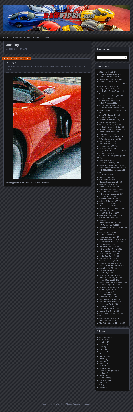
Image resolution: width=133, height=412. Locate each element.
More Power (103, 321)
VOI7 (101, 160)
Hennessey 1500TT (106, 84)
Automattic (87, 404)
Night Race (103, 134)
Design (23, 66)
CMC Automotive (105, 180)
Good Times (103, 304)
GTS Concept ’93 (105, 287)
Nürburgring (103, 146)
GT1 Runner (103, 225)
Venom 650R (104, 187)
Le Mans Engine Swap (107, 129)
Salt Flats (102, 270)
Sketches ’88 (104, 258)
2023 (101, 72)
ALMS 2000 (103, 82)
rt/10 (83, 66)
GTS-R (101, 273)
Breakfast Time (104, 275)
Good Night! (103, 184)
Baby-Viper (103, 89)
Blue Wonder (104, 122)
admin (13, 59)
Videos (101, 383)
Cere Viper (103, 192)
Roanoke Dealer (105, 108)
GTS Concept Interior (106, 208)
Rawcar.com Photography (26, 38)
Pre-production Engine (107, 151)
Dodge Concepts (105, 285)
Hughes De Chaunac (106, 127)
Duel (101, 175)
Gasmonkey (103, 290)
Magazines (103, 354)
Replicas (102, 373)
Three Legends (104, 223)
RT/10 (101, 98)
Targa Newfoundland (106, 266)
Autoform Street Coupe (107, 110)
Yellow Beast (103, 79)
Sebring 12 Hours (105, 201)
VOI (100, 385)
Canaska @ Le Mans (106, 242)
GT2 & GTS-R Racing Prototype (110, 156)
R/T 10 (101, 103)
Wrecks (102, 387)
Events (101, 349)
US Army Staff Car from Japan (110, 313)
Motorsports (103, 356)
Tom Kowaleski (104, 96)
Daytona (102, 77)
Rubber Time (104, 256)
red (80, 66)
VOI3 (101, 211)
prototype (67, 66)
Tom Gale (102, 294)
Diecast (102, 347)
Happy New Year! (105, 74)
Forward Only (104, 311)
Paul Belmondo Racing (107, 168)
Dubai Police (103, 213)
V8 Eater (102, 235)
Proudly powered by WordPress (54, 404)
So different (103, 86)
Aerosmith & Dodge (106, 165)
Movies (101, 359)
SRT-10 (102, 306)
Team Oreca (103, 254)
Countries (102, 342)
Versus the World (105, 278)
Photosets (102, 366)
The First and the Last (107, 323)
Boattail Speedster (105, 189)
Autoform (102, 203)
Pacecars (102, 361)
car (41, 66)
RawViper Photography (107, 371)
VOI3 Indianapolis (105, 139)
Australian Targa (105, 120)
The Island (103, 206)
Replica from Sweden (107, 91)
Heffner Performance (106, 137)
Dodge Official (104, 280)
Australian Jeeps (105, 302)
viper (10, 69)
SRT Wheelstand (105, 249)
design (51, 66)
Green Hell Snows (105, 215)
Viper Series (103, 261)
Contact (48, 38)
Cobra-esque (104, 101)
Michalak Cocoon (105, 182)
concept (45, 66)
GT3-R (101, 292)
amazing (36, 66)
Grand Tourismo (105, 125)
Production (103, 368)
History (101, 351)
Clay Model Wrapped (106, 199)
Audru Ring (103, 115)
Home (5, 38)
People (101, 363)
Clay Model (103, 297)
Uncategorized (104, 378)
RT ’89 (11, 63)
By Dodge (102, 196)
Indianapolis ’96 (104, 132)
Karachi (102, 220)
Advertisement (104, 337)
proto (61, 66)
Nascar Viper (104, 237)
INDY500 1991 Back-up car (109, 170)
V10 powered (104, 380)
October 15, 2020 (24, 59)
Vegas (101, 177)
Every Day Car (104, 251)
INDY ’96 (102, 148)
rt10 (7, 69)
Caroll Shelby (104, 105)
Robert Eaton (104, 153)
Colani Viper (103, 163)
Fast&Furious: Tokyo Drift (108, 282)
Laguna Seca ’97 (105, 299)
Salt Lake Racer (105, 309)
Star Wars (102, 232)
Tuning (101, 375)
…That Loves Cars (106, 194)
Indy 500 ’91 (103, 247)
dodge (57, 66)
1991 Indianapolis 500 (107, 239)
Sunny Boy (103, 268)
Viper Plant (103, 141)
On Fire (102, 244)
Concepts (16, 66)
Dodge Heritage (105, 263)
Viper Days (103, 144)
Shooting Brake (104, 318)
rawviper (75, 66)
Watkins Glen (104, 218)
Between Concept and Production (111, 227)
